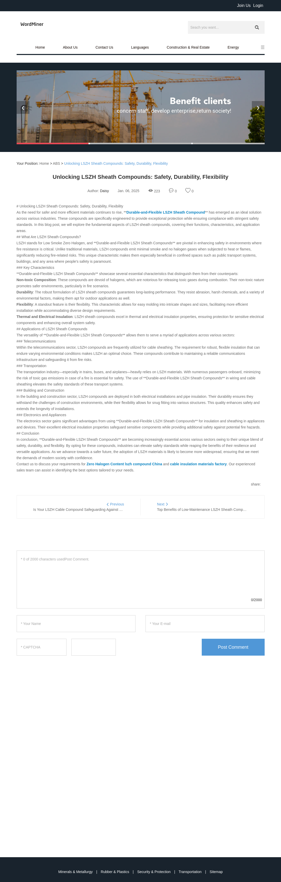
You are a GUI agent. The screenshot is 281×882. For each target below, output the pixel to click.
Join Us (244, 5)
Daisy (104, 191)
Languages (140, 47)
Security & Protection (154, 872)
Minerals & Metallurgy (76, 872)
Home (40, 47)
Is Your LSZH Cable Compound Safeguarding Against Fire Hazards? (87, 510)
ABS (56, 163)
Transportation (191, 872)
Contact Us (104, 47)
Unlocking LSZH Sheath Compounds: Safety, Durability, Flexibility (116, 163)
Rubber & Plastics (115, 872)
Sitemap (216, 872)
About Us (70, 47)
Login (258, 5)
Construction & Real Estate (188, 47)
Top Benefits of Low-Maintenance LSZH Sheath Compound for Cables (212, 510)
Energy (233, 47)
